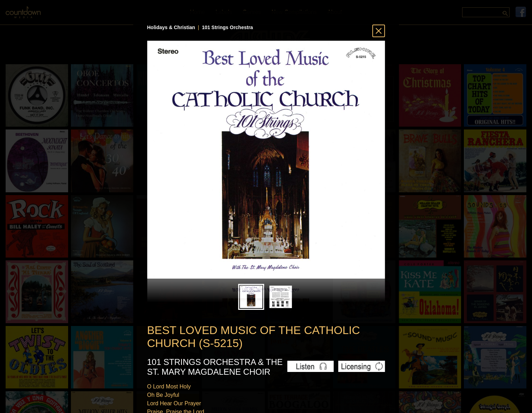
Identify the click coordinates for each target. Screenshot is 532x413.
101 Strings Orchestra (227, 27)
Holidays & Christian (171, 27)
